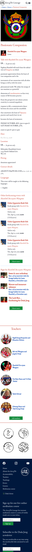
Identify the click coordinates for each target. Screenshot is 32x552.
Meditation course (9, 489)
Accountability (8, 474)
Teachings (6, 480)
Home (5, 468)
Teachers (6, 477)
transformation (15, 93)
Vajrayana (23, 113)
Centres (5, 486)
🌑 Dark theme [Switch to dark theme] (8, 494)
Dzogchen (9, 70)
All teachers (16, 418)
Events (5, 483)
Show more (16, 262)
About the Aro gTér (9, 471)
